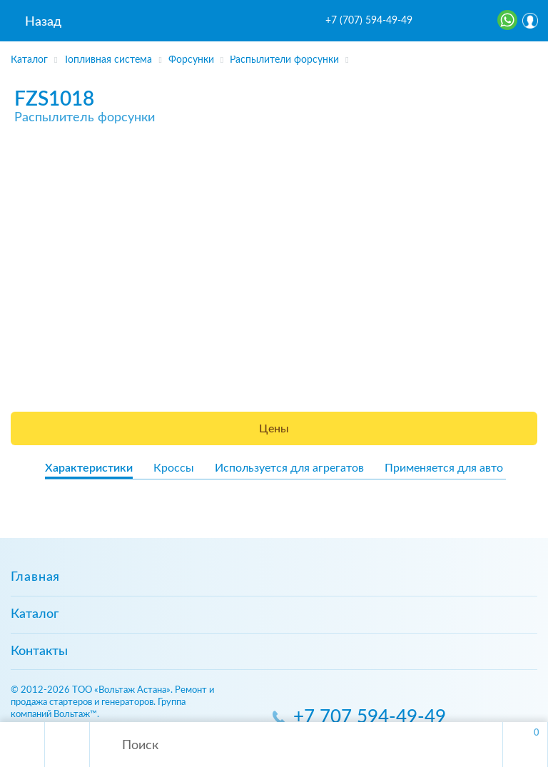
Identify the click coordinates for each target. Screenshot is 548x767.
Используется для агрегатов (289, 468)
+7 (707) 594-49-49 (368, 21)
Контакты (39, 651)
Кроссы (173, 468)
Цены (274, 429)
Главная (35, 577)
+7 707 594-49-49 (369, 717)
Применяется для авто (444, 468)
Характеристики (89, 468)
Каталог (35, 614)
